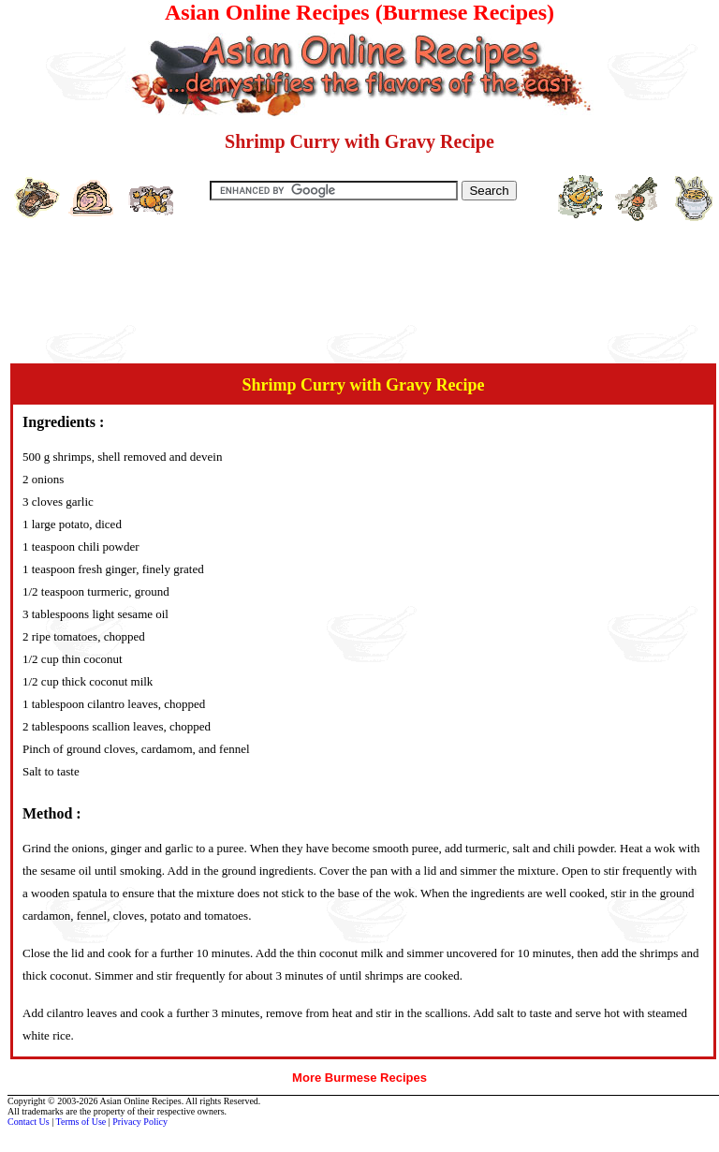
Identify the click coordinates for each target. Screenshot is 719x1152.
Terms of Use (81, 1121)
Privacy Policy (140, 1121)
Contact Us (28, 1121)
